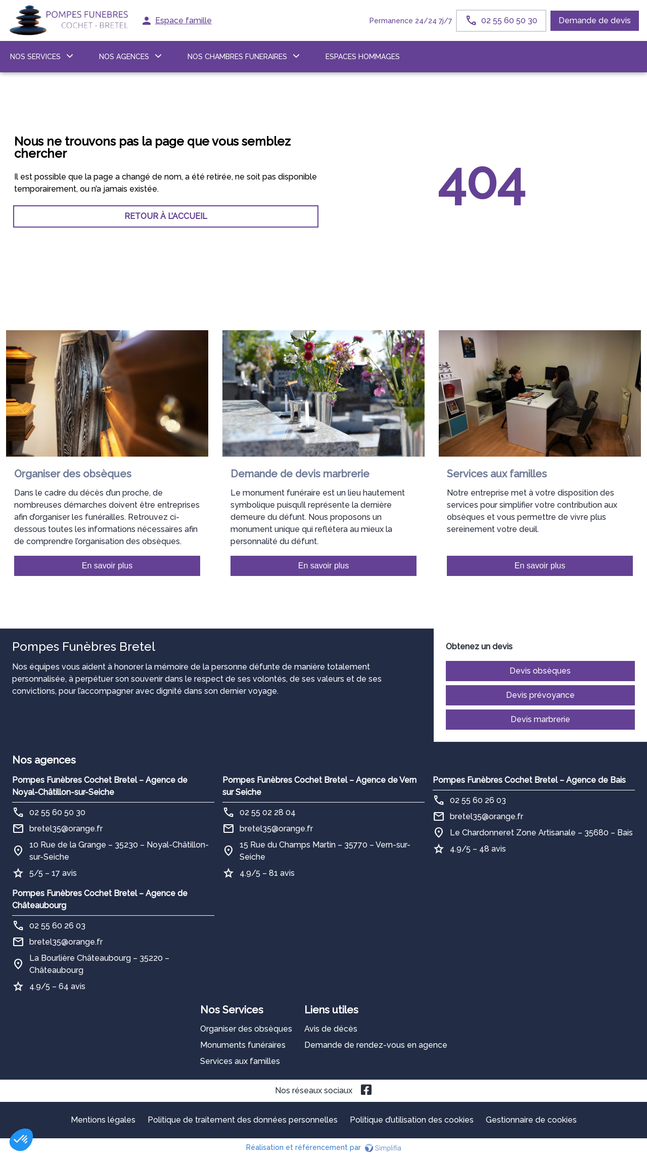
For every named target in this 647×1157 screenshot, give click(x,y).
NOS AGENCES (124, 57)
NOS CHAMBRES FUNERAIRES (237, 57)
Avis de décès (330, 1029)
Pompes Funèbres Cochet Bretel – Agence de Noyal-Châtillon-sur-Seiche (100, 786)
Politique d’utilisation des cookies (412, 1120)
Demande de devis (595, 20)
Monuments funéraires (243, 1045)
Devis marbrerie (540, 719)
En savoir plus (107, 565)
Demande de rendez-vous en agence (375, 1045)
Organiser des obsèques (246, 1029)
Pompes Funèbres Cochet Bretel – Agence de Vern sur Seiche (319, 786)
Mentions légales (103, 1120)
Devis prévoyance (540, 695)
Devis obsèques (540, 671)
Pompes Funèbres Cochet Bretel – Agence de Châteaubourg (100, 899)
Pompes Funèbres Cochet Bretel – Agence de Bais (529, 780)
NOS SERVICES (35, 57)
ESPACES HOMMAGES (363, 57)
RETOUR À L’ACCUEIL (165, 216)
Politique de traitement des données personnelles (243, 1120)
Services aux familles (240, 1061)
